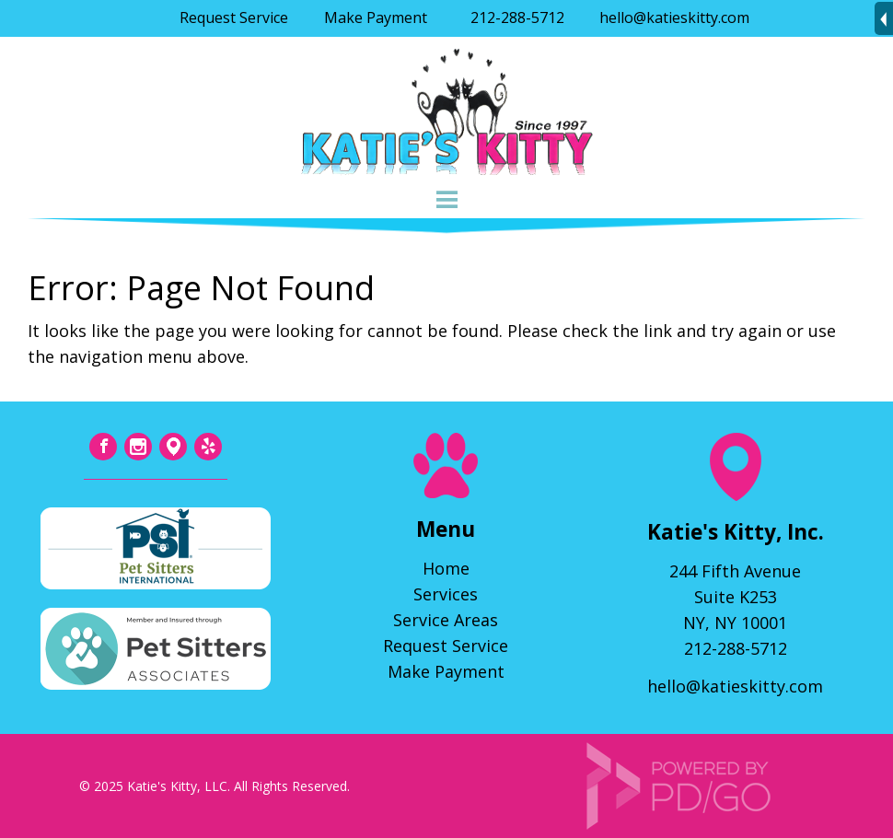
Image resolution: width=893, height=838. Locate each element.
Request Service (234, 17)
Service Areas (445, 620)
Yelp (208, 446)
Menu (446, 200)
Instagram (138, 446)
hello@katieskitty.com (674, 17)
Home (446, 568)
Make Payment (375, 17)
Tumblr (173, 446)
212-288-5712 (517, 17)
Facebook (103, 446)
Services (445, 594)
